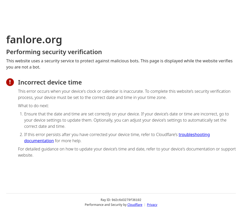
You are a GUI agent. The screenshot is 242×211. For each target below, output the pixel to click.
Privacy (152, 204)
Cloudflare (134, 204)
